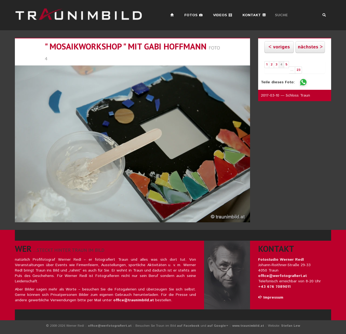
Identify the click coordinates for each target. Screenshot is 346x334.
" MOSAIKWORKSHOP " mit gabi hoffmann (126, 46)
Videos (222, 15)
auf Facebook (188, 325)
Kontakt (254, 15)
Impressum (270, 297)
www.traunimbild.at (248, 325)
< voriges (279, 47)
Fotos (193, 15)
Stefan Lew (290, 325)
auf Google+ (217, 325)
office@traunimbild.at (133, 300)
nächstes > (310, 47)
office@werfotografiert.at (282, 276)
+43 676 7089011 (274, 286)
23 (298, 70)
